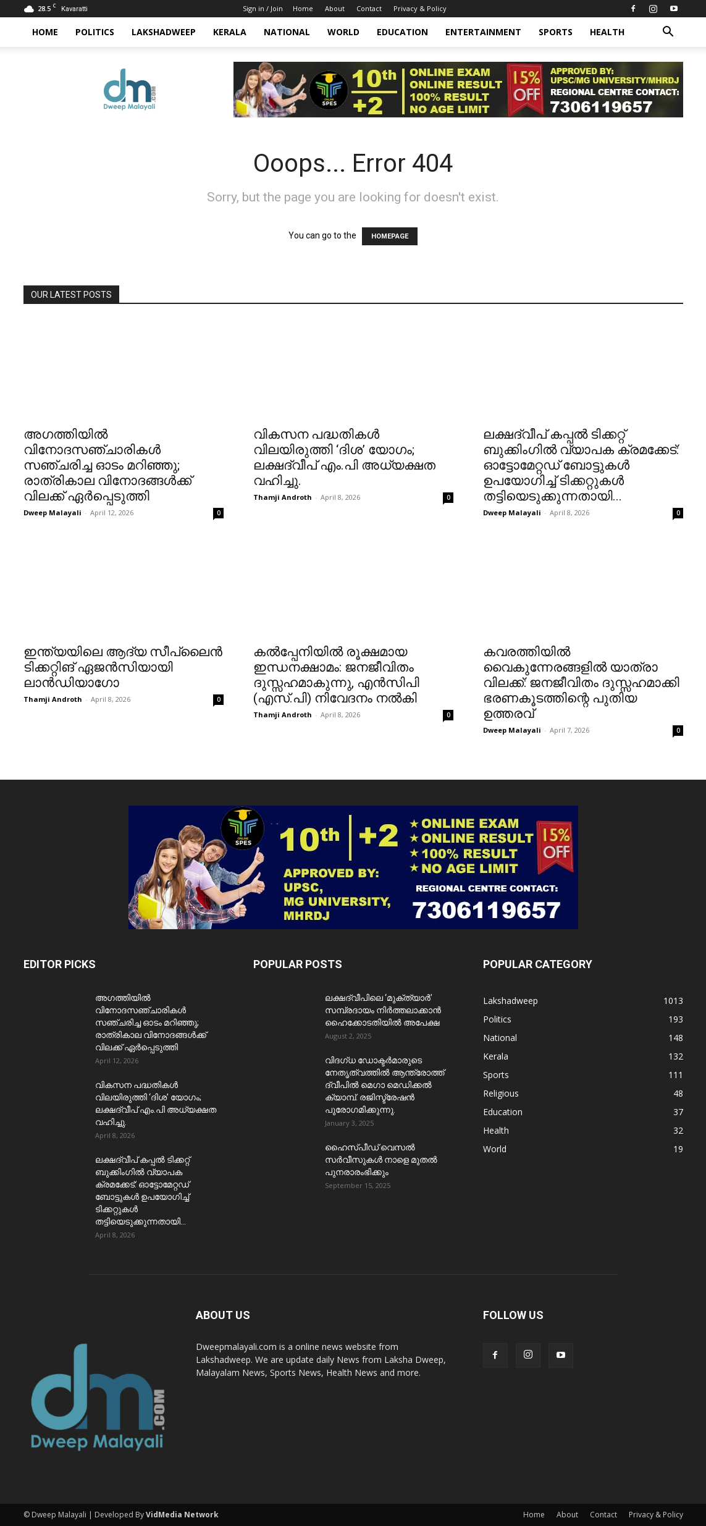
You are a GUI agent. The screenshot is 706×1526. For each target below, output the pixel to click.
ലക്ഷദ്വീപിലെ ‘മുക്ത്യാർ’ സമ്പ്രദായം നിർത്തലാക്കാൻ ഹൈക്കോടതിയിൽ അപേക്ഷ (383, 1010)
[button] (668, 33)
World (343, 32)
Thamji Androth (282, 497)
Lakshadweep (164, 32)
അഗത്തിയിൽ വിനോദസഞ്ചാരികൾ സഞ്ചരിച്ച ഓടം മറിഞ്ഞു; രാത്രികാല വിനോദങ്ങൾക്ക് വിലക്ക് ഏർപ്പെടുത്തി (107, 465)
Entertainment (483, 32)
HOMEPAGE (389, 236)
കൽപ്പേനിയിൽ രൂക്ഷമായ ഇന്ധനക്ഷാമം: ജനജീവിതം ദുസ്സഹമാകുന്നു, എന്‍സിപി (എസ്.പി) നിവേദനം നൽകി (336, 675)
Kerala (229, 32)
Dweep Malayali (52, 512)
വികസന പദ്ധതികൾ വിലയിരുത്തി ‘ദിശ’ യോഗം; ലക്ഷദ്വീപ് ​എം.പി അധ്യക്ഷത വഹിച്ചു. (344, 457)
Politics (94, 32)
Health (607, 32)
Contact (369, 8)
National (287, 32)
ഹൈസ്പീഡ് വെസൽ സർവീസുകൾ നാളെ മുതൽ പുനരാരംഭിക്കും (381, 1159)
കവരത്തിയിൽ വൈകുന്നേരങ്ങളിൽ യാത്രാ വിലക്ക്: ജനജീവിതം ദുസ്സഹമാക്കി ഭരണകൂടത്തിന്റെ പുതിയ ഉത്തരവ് (581, 682)
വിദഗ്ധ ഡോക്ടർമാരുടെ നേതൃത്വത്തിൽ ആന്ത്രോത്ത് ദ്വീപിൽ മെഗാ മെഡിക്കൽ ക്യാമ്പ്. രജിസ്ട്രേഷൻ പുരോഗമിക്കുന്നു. (384, 1085)
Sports (556, 32)
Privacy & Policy (420, 8)
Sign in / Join (263, 8)
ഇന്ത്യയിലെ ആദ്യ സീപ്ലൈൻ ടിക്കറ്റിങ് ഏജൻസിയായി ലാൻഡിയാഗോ (122, 667)
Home (303, 8)
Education (402, 32)
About (335, 8)
